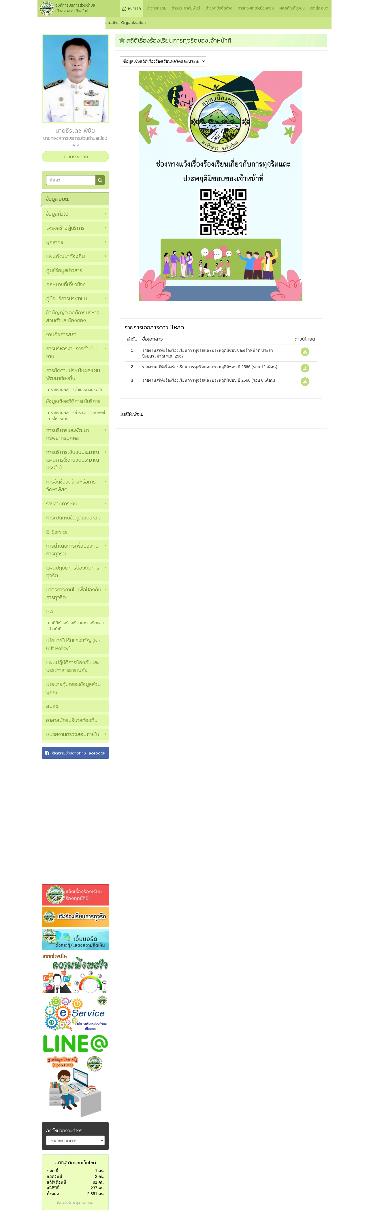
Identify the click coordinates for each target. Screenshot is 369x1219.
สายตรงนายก (75, 156)
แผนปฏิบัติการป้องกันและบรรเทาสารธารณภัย (72, 666)
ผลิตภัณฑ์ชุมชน (292, 8)
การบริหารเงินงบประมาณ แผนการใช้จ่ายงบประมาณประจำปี (72, 459)
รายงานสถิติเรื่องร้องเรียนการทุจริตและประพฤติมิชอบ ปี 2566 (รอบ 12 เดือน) (210, 366)
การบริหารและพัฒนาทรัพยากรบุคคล (67, 434)
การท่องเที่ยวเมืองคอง (256, 8)
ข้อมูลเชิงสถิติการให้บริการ (73, 401)
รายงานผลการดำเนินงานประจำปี (77, 390)
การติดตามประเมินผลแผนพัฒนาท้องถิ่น (73, 374)
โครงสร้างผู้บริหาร (65, 228)
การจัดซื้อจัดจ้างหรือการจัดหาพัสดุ (71, 485)
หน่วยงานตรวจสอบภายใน (72, 734)
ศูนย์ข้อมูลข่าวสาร (64, 270)
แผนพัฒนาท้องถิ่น (65, 256)
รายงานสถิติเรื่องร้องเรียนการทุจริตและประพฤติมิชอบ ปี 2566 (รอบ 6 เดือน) (208, 380)
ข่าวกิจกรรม (156, 8)
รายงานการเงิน (61, 503)
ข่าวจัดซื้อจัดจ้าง (219, 8)
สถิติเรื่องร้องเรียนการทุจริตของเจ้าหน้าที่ (76, 626)
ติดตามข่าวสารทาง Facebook (75, 753)
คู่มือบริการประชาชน (66, 298)
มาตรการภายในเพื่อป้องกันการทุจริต (73, 593)
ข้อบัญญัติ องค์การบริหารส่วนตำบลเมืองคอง (72, 316)
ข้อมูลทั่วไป (57, 214)
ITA (49, 611)
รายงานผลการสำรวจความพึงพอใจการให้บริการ (78, 416)
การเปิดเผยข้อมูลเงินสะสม (73, 517)
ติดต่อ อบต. (319, 8)
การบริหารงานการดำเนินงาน (71, 352)
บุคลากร (54, 242)
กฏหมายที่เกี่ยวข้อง (66, 284)
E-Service (56, 532)
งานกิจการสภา (61, 334)
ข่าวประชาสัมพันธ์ (186, 8)
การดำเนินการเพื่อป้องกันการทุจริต (72, 549)
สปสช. (52, 706)
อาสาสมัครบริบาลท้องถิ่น (71, 720)
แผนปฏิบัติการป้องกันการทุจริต (72, 571)
